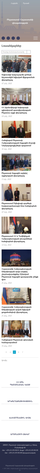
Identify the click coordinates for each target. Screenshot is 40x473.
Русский (26, 3)
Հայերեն (14, 3)
